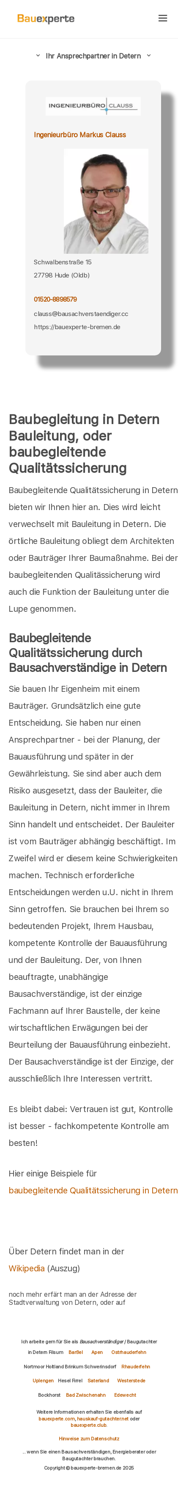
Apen (97, 1352)
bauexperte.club (88, 1425)
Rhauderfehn (135, 1367)
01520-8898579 (55, 299)
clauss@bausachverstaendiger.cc (81, 314)
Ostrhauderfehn (128, 1352)
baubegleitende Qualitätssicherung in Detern (93, 1190)
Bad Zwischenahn (86, 1395)
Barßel (75, 1352)
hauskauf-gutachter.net (103, 1419)
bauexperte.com (56, 1419)
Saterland (98, 1381)
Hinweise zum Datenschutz (89, 1439)
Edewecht (125, 1395)
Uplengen (43, 1381)
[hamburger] (163, 19)
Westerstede (131, 1381)
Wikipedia (27, 1268)
